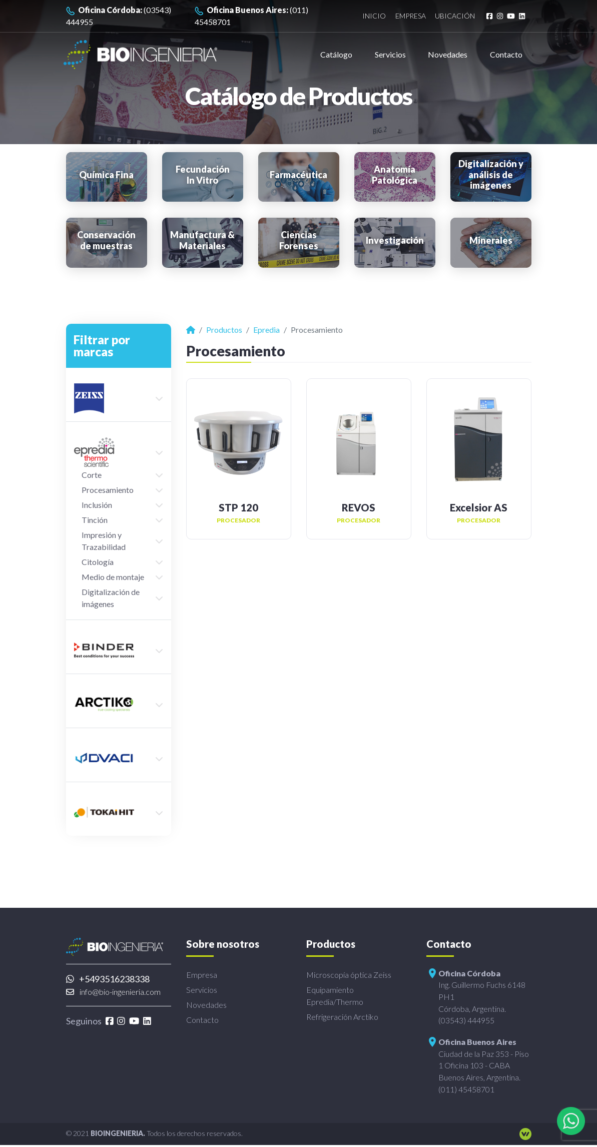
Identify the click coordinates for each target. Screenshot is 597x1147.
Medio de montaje (113, 577)
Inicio (367, 16)
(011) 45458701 (251, 16)
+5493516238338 (108, 978)
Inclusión (97, 504)
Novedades (447, 54)
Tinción (95, 519)
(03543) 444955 (118, 16)
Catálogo (336, 54)
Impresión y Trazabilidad (104, 540)
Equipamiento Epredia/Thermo (334, 995)
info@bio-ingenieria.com (113, 991)
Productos (224, 329)
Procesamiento (108, 489)
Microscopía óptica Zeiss (348, 974)
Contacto (506, 54)
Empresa (405, 16)
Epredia (266, 329)
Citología (98, 561)
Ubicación (452, 16)
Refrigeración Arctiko (342, 1016)
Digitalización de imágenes (111, 598)
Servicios (390, 54)
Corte (92, 474)
